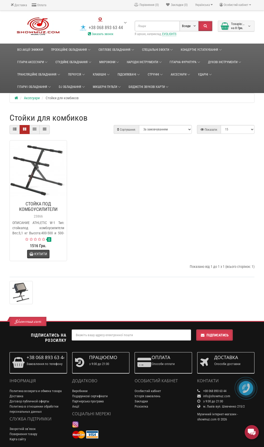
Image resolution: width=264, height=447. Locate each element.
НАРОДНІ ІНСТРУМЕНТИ (144, 62)
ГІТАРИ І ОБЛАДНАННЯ (34, 86)
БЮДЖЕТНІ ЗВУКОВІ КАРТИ (149, 86)
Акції (75, 406)
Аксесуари (180, 74)
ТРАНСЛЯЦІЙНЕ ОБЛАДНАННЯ (38, 74)
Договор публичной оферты (29, 401)
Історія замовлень (147, 396)
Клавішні (101, 74)
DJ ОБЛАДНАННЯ (72, 86)
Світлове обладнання (116, 49)
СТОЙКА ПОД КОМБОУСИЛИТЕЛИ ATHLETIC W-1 (38, 209)
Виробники (80, 391)
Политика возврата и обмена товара (36, 391)
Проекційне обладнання (71, 49)
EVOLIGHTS (169, 34)
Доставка (19, 5)
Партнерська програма (88, 401)
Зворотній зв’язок (23, 429)
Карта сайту (18, 439)
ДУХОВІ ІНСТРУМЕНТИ (224, 62)
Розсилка (141, 406)
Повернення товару (23, 434)
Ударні (205, 74)
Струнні (155, 74)
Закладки (141, 401)
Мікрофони (109, 62)
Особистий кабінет (148, 391)
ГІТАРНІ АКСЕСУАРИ (32, 62)
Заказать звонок (100, 34)
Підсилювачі (129, 74)
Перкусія (76, 74)
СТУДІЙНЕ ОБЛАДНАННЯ (73, 62)
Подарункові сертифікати (90, 396)
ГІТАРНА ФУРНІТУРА (185, 62)
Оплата (39, 5)
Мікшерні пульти (107, 86)
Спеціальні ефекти (157, 49)
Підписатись (214, 335)
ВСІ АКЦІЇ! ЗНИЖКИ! (30, 50)
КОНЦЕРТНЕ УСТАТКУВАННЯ (201, 49)
